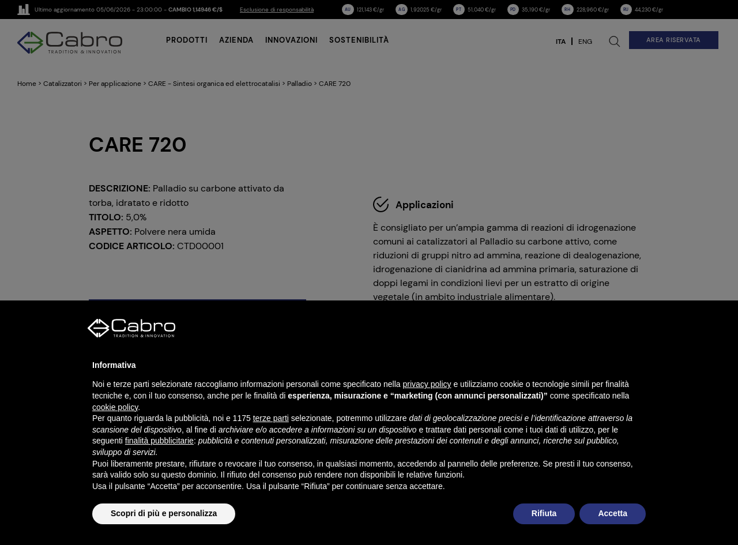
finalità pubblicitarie (159, 440)
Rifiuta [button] (544, 513)
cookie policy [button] (115, 407)
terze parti (271, 418)
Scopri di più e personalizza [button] (164, 513)
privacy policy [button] (427, 384)
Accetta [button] (612, 513)
